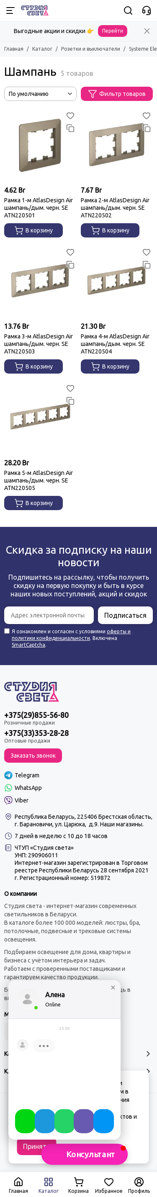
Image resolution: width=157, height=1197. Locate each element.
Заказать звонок (33, 755)
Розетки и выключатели (90, 49)
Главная (13, 49)
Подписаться (125, 615)
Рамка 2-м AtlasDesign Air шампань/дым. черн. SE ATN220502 (115, 208)
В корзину (33, 230)
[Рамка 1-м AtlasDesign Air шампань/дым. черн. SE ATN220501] (40, 145)
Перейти (112, 31)
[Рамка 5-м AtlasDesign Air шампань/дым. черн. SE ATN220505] (40, 418)
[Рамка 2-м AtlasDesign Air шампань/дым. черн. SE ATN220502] (117, 145)
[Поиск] (128, 10)
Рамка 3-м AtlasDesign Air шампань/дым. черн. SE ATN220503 (38, 344)
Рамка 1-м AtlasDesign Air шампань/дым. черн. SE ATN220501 (38, 208)
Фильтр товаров (117, 93)
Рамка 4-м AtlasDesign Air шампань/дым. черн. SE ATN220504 (115, 344)
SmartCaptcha (28, 645)
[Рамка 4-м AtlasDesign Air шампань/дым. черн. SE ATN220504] (117, 282)
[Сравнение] (70, 128)
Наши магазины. (122, 824)
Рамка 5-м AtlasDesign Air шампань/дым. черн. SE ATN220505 (38, 480)
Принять (36, 1146)
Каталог (42, 49)
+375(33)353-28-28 (36, 733)
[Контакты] (146, 10)
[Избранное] (70, 115)
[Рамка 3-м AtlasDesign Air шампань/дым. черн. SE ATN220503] (40, 282)
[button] (84, 1154)
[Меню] (10, 10)
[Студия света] (35, 10)
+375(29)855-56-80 (36, 715)
